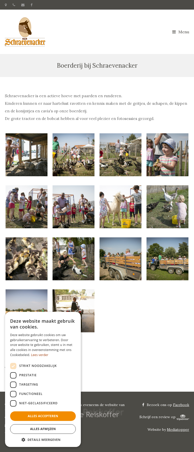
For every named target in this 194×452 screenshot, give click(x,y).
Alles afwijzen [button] (43, 429)
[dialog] (43, 379)
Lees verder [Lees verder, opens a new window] (39, 355)
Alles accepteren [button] (43, 416)
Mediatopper (178, 429)
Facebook (181, 405)
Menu (180, 31)
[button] (43, 439)
